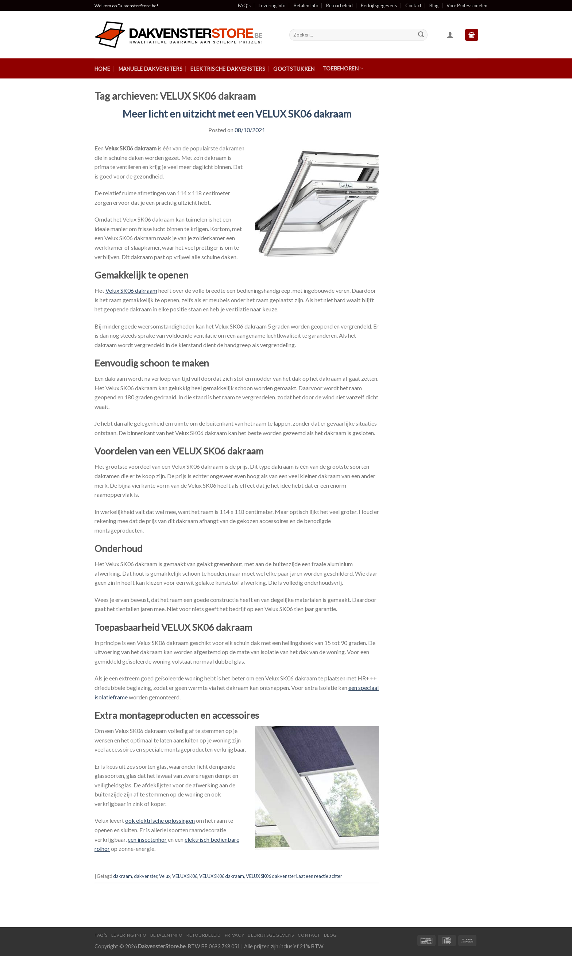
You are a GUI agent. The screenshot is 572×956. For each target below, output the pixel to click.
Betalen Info (306, 5)
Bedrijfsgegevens (379, 5)
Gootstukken (293, 69)
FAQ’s (244, 5)
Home (102, 69)
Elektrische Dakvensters (227, 69)
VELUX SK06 (184, 876)
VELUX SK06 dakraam (221, 876)
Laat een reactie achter (319, 876)
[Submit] (421, 35)
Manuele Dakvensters (150, 69)
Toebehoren (343, 68)
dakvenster (145, 876)
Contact (413, 5)
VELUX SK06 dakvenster (270, 876)
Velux (164, 876)
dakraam (122, 876)
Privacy (234, 935)
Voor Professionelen (467, 5)
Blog (433, 5)
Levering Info (272, 5)
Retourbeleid (339, 5)
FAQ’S (101, 935)
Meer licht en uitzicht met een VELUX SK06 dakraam (237, 114)
